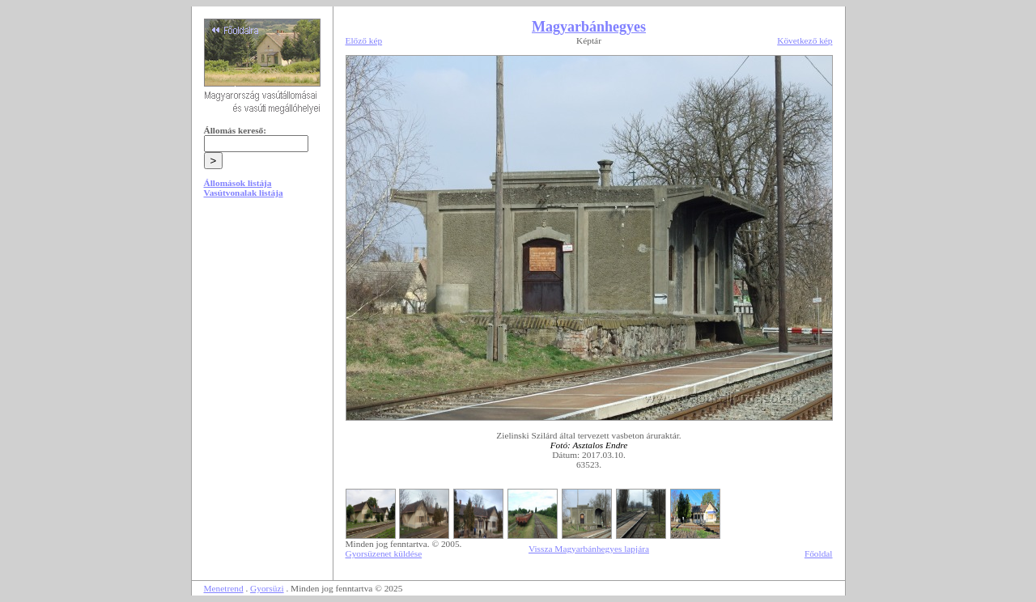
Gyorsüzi (267, 588)
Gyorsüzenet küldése (384, 553)
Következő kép (804, 40)
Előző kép (364, 40)
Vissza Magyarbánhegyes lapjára (589, 548)
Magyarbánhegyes (589, 27)
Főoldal (819, 553)
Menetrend (224, 588)
